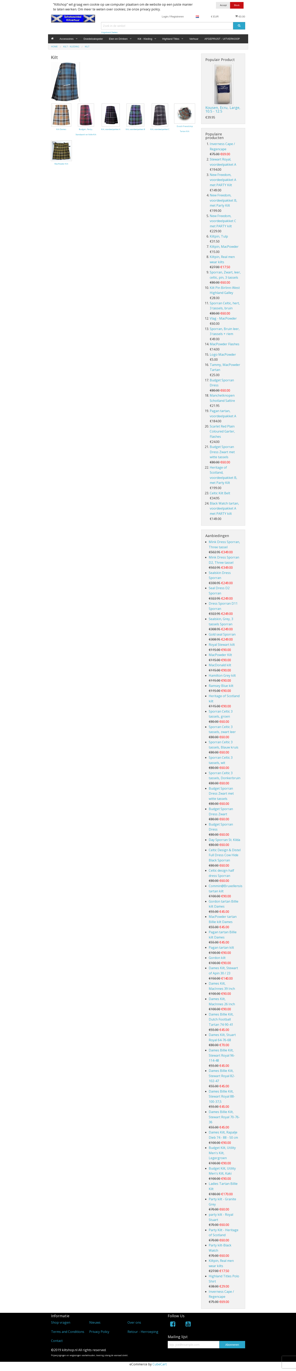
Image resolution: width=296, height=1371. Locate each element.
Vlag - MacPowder (223, 318)
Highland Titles (170, 38)
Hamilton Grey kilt (222, 675)
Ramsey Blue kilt (221, 685)
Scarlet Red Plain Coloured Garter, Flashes (222, 431)
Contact (57, 1341)
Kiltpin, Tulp (219, 236)
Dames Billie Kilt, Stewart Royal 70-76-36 (224, 1117)
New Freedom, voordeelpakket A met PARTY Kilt (223, 180)
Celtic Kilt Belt (220, 493)
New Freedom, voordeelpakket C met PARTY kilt (223, 221)
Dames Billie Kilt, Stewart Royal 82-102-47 (222, 1075)
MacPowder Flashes (224, 344)
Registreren (177, 16)
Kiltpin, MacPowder (224, 246)
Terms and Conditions (67, 1331)
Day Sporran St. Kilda (224, 840)
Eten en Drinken (118, 38)
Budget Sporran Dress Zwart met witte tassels (222, 452)
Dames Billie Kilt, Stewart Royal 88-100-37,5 (222, 1096)
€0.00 (240, 16)
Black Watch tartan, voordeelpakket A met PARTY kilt (224, 508)
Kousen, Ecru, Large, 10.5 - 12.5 (222, 109)
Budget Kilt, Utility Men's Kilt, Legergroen (222, 1153)
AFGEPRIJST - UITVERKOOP (222, 38)
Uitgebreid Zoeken (109, 32)
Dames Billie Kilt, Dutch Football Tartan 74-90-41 (221, 1019)
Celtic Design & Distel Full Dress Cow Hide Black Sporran (225, 855)
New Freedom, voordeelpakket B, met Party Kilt (223, 200)
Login (165, 16)
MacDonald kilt (220, 665)
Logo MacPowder (223, 354)
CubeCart (160, 1364)
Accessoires (67, 38)
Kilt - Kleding (145, 38)
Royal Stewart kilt (222, 644)
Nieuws (94, 1322)
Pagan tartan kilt (221, 947)
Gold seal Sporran (222, 634)
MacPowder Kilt (220, 655)
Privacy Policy (99, 1331)
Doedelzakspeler (93, 38)
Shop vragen (60, 1322)
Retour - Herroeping (142, 1331)
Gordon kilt (217, 958)
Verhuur (194, 38)
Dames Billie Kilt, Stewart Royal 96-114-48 (222, 1055)
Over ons (134, 1322)
